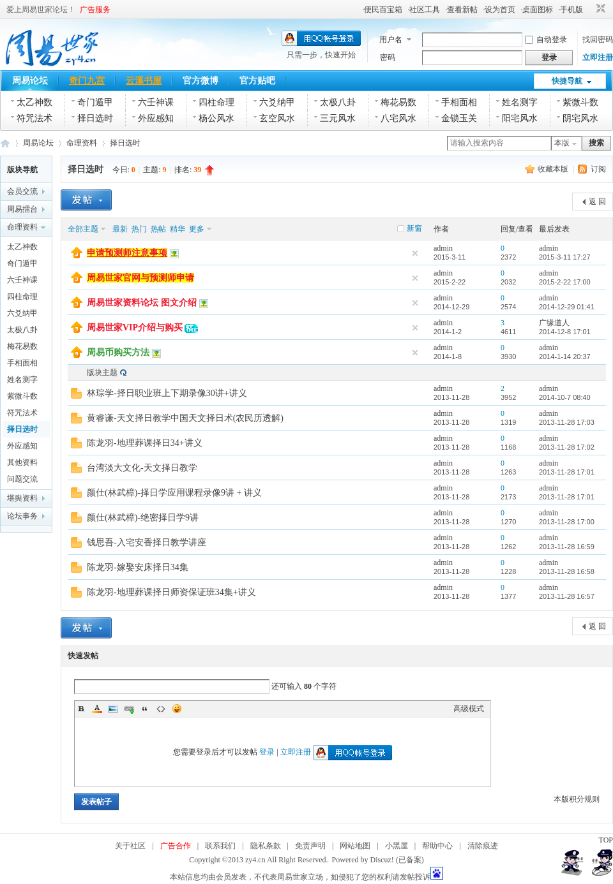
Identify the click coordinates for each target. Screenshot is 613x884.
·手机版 (570, 9)
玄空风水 (277, 118)
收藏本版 (554, 169)
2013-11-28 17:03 (566, 422)
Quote (145, 708)
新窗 (414, 228)
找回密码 (597, 39)
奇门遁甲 (95, 102)
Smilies (176, 708)
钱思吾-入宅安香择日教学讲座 (146, 542)
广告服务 (95, 9)
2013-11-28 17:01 (566, 472)
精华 (177, 229)
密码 (387, 57)
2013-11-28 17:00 (566, 522)
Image (113, 708)
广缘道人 (554, 322)
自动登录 (546, 39)
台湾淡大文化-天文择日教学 (142, 468)
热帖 (158, 229)
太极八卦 (338, 102)
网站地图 (355, 845)
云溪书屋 (144, 80)
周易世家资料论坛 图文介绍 (142, 302)
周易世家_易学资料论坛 (5, 143)
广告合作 (175, 845)
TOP (606, 840)
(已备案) (410, 859)
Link (129, 708)
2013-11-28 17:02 (566, 447)
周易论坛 (30, 80)
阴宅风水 (580, 118)
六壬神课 (156, 102)
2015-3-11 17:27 (565, 257)
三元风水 (338, 118)
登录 (267, 752)
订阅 (598, 169)
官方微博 (200, 80)
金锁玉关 (459, 118)
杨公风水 (216, 118)
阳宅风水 (520, 118)
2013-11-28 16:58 (566, 571)
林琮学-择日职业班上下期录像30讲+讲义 (167, 393)
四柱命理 (216, 102)
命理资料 (81, 142)
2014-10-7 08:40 (565, 397)
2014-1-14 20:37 (565, 356)
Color (97, 708)
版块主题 (102, 372)
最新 (120, 229)
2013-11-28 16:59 (566, 546)
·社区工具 (423, 9)
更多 (196, 229)
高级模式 (468, 708)
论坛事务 (22, 516)
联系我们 (220, 845)
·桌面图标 (536, 9)
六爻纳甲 (277, 102)
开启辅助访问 (589, 9)
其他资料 (22, 462)
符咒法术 (34, 118)
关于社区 (130, 845)
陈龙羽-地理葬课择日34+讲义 (144, 443)
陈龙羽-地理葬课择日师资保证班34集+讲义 (171, 592)
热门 (139, 229)
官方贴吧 (257, 80)
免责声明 (310, 845)
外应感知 (156, 118)
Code (161, 708)
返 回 (597, 201)
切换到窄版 (599, 9)
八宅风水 (398, 118)
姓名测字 (520, 102)
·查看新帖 (461, 9)
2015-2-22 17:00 (565, 282)
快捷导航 (567, 81)
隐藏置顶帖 (415, 253)
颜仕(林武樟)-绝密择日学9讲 (143, 517)
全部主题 (83, 229)
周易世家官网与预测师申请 (140, 278)
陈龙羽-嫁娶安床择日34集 (137, 567)
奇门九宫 (87, 80)
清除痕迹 (482, 845)
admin (443, 248)
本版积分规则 (577, 799)
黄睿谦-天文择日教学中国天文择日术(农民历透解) (185, 418)
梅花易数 (398, 102)
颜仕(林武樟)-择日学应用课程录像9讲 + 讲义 (174, 492)
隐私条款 (265, 845)
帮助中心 (437, 845)
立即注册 (597, 57)
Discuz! (382, 859)
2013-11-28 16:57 (566, 596)
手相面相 (459, 102)
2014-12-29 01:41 (566, 307)
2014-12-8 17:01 (565, 331)
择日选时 (95, 118)
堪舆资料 (22, 498)
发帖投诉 (415, 877)
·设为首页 (499, 9)
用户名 (390, 39)
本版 (562, 142)
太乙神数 (34, 102)
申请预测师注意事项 (127, 253)
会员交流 (22, 191)
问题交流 (22, 479)
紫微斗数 (580, 102)
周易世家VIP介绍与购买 (135, 327)
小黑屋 (396, 845)
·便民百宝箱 (382, 9)
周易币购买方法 (118, 352)
